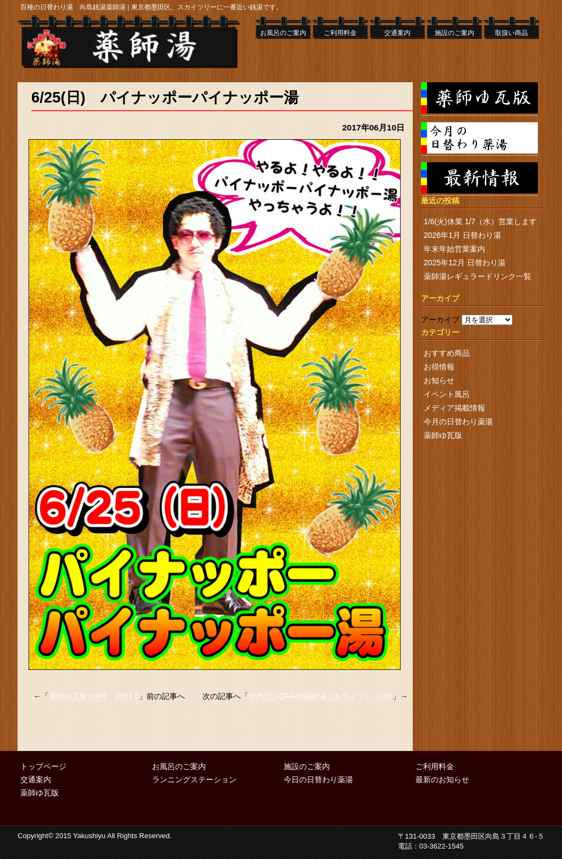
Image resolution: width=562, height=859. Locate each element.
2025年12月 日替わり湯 (464, 262)
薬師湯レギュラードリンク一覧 (477, 276)
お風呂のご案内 (283, 33)
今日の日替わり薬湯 (318, 779)
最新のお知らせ (442, 779)
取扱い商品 (511, 33)
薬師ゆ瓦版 (443, 435)
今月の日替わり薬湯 (458, 421)
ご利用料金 (340, 33)
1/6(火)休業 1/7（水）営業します (480, 221)
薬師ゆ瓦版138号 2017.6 (94, 696)
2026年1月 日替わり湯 (462, 235)
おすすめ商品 (447, 353)
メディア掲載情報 (454, 407)
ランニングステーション (194, 779)
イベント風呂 (447, 394)
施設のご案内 (454, 33)
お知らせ (439, 380)
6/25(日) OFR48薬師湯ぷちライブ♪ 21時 (320, 696)
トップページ (43, 766)
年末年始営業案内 (454, 248)
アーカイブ (440, 319)
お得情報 (439, 366)
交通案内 (397, 33)
